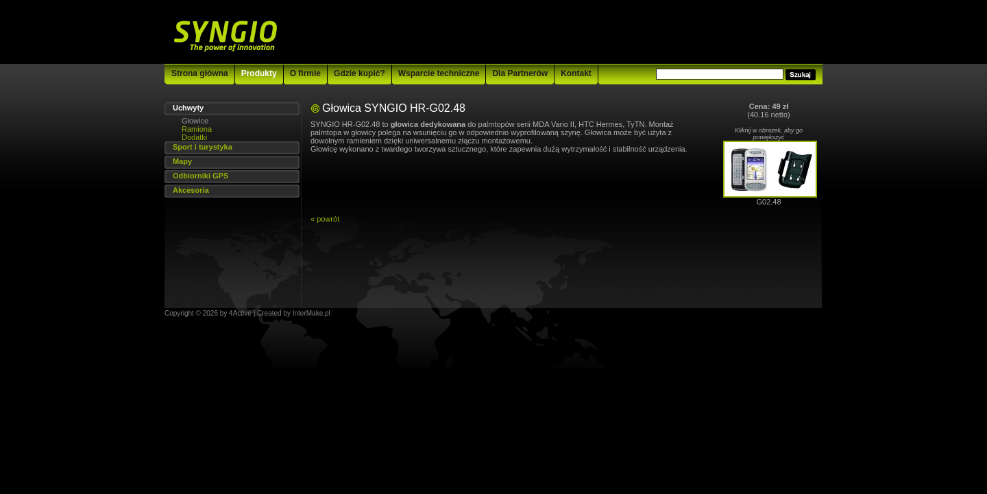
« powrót (324, 219)
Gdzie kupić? (359, 73)
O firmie (305, 73)
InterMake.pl (311, 313)
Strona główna (199, 73)
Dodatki (194, 137)
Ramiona (197, 129)
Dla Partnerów (520, 73)
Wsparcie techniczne (439, 73)
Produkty (259, 73)
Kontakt (576, 73)
